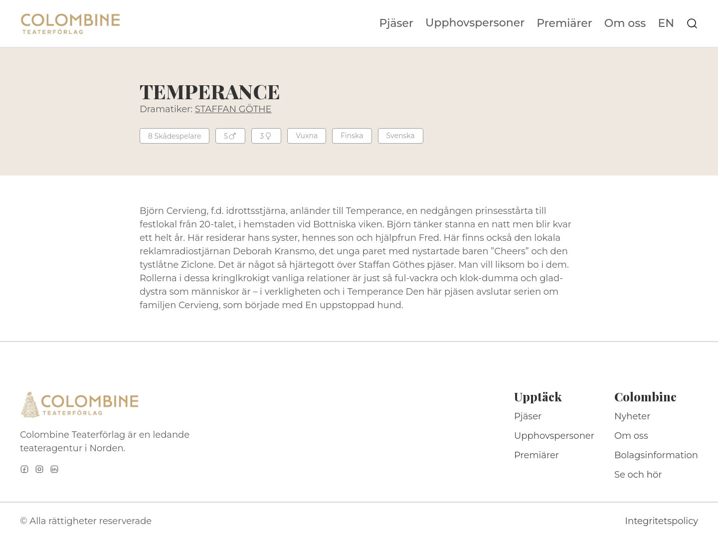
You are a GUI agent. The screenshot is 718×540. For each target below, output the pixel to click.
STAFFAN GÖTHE (233, 109)
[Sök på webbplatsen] (692, 23)
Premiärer (564, 23)
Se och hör (638, 474)
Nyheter (632, 416)
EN (666, 23)
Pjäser (396, 23)
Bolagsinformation (656, 455)
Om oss (625, 23)
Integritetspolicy (661, 521)
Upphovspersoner (475, 22)
